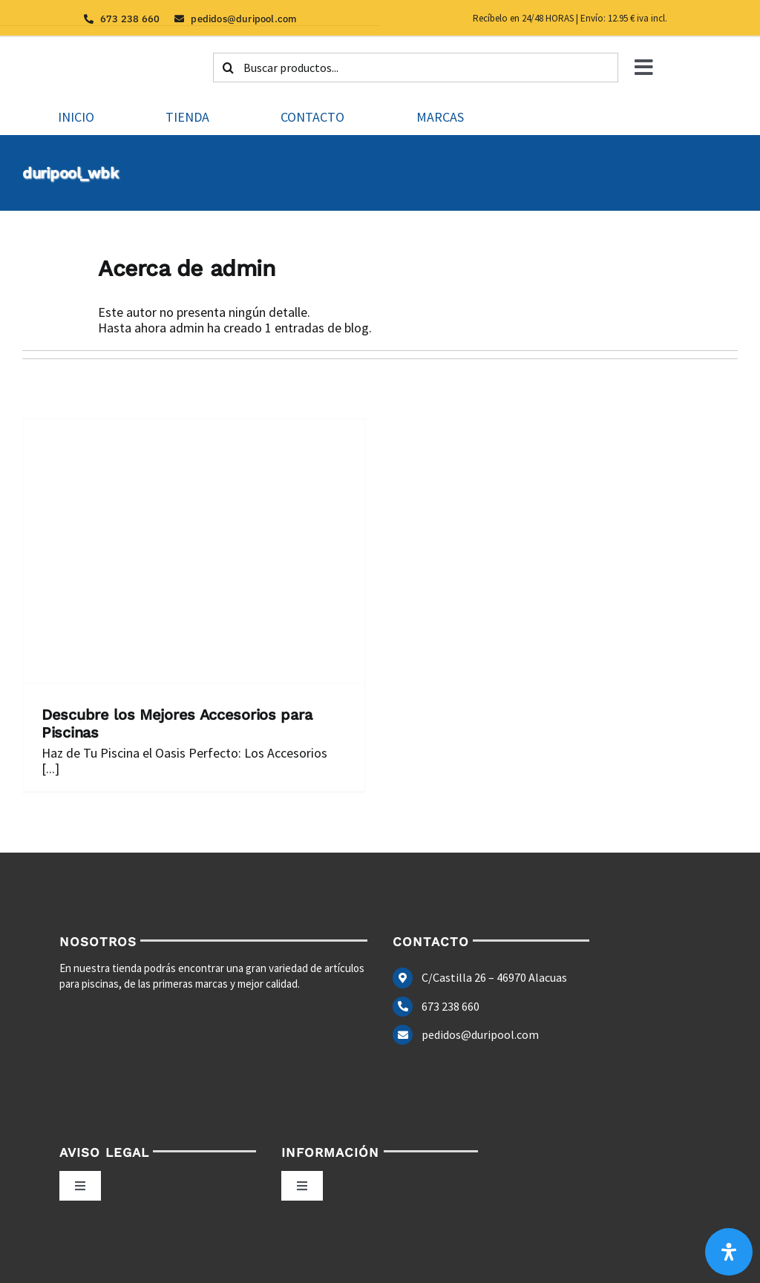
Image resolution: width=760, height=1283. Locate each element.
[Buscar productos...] (415, 67)
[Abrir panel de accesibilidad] (729, 1252)
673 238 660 (450, 1006)
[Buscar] (228, 67)
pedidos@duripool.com (480, 1034)
